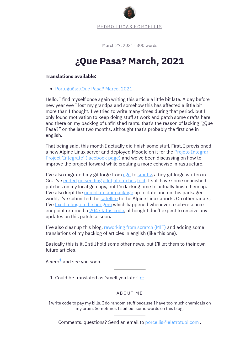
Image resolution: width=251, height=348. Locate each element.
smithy (145, 174)
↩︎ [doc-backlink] (142, 278)
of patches (124, 180)
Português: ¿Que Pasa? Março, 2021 (93, 89)
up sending (90, 180)
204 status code (106, 210)
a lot (107, 180)
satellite (109, 198)
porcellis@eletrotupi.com (172, 322)
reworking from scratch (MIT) (135, 227)
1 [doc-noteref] (60, 260)
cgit (127, 174)
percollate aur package (108, 192)
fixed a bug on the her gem (83, 204)
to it (141, 180)
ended (70, 180)
